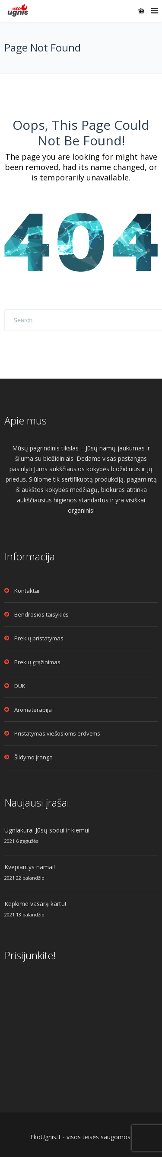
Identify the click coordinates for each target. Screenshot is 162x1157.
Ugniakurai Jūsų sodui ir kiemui (46, 830)
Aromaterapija (33, 709)
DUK (19, 686)
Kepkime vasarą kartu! (35, 904)
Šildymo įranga (33, 757)
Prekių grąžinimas (37, 662)
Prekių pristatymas (39, 638)
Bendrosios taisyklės (41, 614)
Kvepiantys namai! (29, 867)
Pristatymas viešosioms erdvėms (57, 733)
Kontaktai (26, 591)
